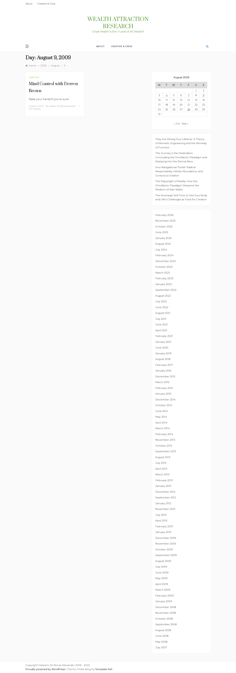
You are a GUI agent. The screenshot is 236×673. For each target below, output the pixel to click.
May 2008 (161, 641)
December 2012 (165, 491)
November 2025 (165, 220)
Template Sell (103, 669)
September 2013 (165, 451)
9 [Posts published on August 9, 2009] (203, 95)
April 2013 (161, 468)
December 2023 (165, 261)
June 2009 (161, 572)
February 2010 (164, 526)
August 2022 (163, 295)
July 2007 (161, 647)
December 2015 (165, 376)
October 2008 (164, 618)
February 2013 (164, 480)
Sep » (185, 123)
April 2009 (161, 584)
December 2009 (165, 537)
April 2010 (161, 520)
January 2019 (163, 353)
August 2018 (162, 359)
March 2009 (162, 589)
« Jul (177, 123)
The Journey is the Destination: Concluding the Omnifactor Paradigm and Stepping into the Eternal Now (181, 157)
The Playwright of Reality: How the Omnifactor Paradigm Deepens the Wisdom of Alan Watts (177, 185)
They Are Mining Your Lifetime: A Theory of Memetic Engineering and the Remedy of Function (181, 143)
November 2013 (165, 439)
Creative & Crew (46, 3)
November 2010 (165, 509)
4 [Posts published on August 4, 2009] (167, 95)
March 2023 (162, 272)
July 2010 (161, 514)
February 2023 (164, 278)
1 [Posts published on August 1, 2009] (196, 90)
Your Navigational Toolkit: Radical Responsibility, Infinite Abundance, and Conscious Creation (179, 171)
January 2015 (163, 393)
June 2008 (161, 635)
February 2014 (164, 434)
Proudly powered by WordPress (45, 669)
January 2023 (163, 284)
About (28, 3)
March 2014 (162, 428)
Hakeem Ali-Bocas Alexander (62, 106)
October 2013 (163, 445)
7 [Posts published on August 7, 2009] (188, 95)
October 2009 (164, 549)
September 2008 (166, 624)
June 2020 (161, 347)
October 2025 (164, 226)
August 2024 (163, 243)
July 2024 (161, 249)
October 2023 (164, 266)
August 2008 (163, 630)
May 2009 (161, 578)
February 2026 (164, 215)
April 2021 (161, 330)
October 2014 (163, 405)
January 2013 (163, 485)
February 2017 (164, 364)
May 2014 (161, 416)
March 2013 (162, 474)
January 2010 (163, 532)
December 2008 (165, 607)
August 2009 (163, 561)
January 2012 (163, 503)
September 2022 (165, 289)
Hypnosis (34, 77)
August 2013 (162, 457)
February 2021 (164, 336)
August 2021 (162, 312)
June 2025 (161, 232)
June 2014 (161, 411)
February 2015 (164, 388)
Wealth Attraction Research (118, 23)
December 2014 (165, 399)
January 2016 (163, 370)
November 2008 (165, 612)
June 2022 (161, 307)
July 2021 (160, 318)
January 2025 (163, 238)
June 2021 (161, 324)
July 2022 (161, 301)
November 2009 (165, 543)
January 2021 (163, 341)
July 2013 (160, 462)
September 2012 (165, 497)
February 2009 (164, 595)
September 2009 (166, 555)
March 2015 (162, 382)
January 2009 (163, 601)
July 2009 (161, 566)
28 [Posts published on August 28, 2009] (188, 109)
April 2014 (161, 422)
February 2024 (164, 255)
